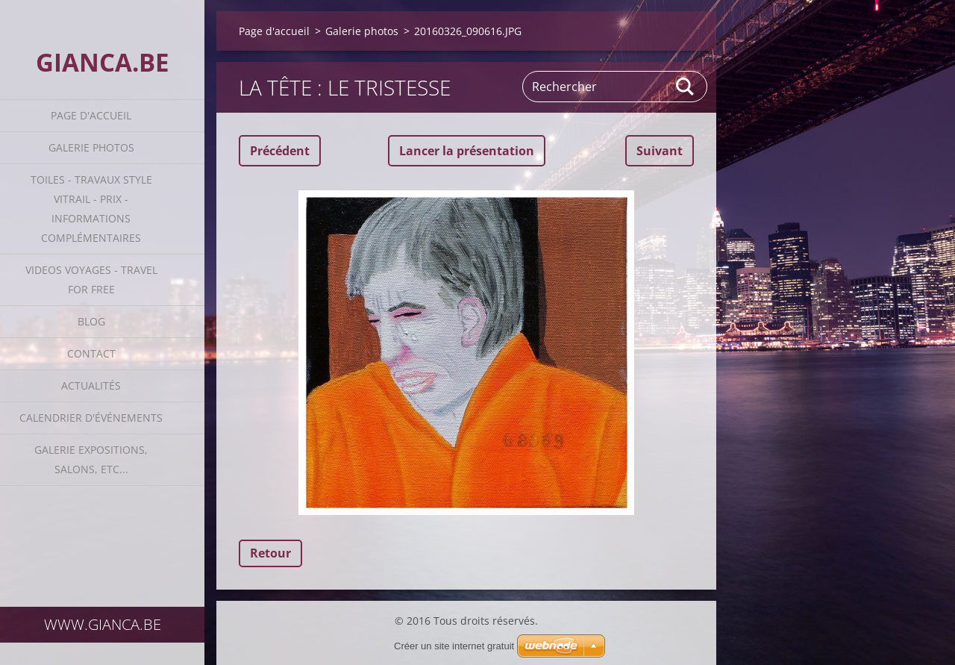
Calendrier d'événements (91, 417)
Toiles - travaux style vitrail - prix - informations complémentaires (91, 208)
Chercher (685, 86)
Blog (91, 321)
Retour (270, 553)
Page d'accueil (91, 115)
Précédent (280, 151)
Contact (91, 353)
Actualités (91, 385)
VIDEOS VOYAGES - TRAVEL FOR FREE (91, 279)
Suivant (659, 151)
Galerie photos (91, 147)
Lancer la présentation (466, 151)
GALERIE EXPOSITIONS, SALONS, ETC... (91, 459)
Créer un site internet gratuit (454, 646)
